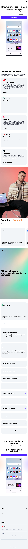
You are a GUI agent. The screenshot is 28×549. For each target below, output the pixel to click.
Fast (4, 230)
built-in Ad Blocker (9, 243)
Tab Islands (6, 305)
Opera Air (6, 100)
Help (14, 513)
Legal (14, 517)
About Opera (5, 169)
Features (14, 504)
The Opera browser (9, 82)
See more (21, 14)
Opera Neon (6, 153)
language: (26, 2)
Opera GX (6, 119)
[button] (14, 17)
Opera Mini (6, 137)
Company (14, 522)
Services (14, 508)
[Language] (14, 544)
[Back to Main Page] (3, 1)
